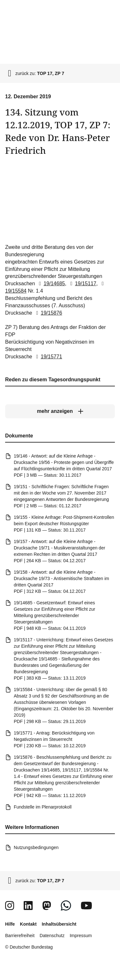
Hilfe (10, 924)
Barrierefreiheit (20, 935)
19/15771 (48, 356)
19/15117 (82, 283)
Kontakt (28, 924)
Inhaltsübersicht (59, 924)
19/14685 (50, 283)
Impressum (81, 935)
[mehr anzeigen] (60, 412)
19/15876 (48, 313)
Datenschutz (52, 935)
